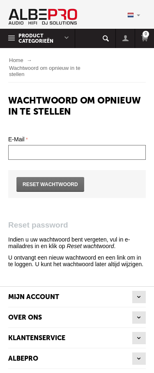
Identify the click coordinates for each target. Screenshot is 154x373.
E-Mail (16, 139)
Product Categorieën (35, 38)
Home (16, 60)
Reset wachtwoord (50, 184)
